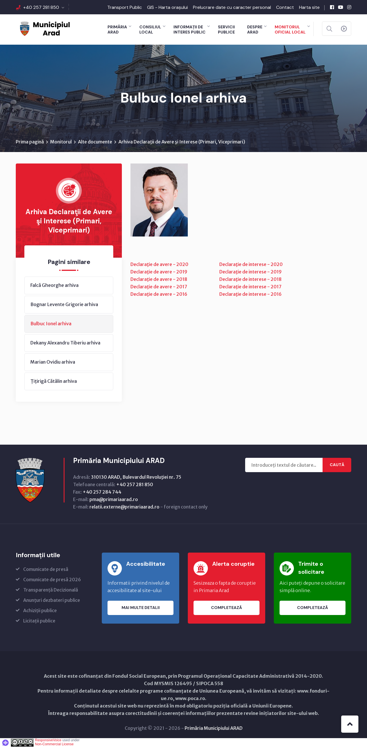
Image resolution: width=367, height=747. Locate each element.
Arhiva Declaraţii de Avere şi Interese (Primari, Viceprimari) (181, 142)
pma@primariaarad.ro (113, 499)
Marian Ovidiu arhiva (52, 362)
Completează (226, 607)
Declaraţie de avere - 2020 (159, 264)
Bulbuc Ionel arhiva (50, 323)
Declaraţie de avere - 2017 (158, 286)
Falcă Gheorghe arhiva (54, 285)
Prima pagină (30, 142)
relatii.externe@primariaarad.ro (124, 507)
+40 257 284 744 (102, 492)
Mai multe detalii (141, 607)
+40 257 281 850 (41, 7)
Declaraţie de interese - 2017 (250, 286)
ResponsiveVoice (48, 740)
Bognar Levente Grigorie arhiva (64, 304)
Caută (337, 465)
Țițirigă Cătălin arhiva (53, 381)
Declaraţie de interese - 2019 (250, 272)
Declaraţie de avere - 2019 (158, 272)
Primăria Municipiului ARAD (214, 728)
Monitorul (61, 142)
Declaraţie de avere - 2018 (158, 279)
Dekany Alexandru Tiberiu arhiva (65, 343)
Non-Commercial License (54, 744)
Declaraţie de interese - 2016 (250, 294)
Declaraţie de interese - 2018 (250, 279)
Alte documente (95, 142)
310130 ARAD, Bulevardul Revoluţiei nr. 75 (136, 477)
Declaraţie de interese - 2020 (251, 264)
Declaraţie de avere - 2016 (158, 294)
